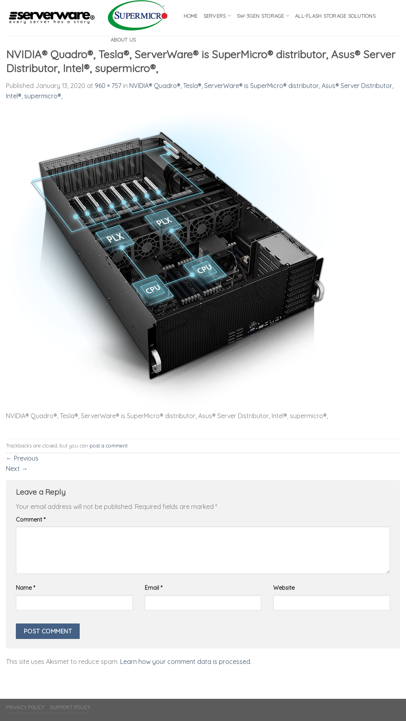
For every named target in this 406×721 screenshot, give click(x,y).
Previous (22, 458)
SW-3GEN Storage (263, 15)
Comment (30, 519)
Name (25, 587)
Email (153, 587)
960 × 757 (108, 86)
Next (17, 468)
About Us (123, 39)
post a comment (109, 445)
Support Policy (70, 707)
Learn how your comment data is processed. (185, 662)
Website (284, 587)
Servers (217, 15)
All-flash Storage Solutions (335, 16)
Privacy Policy (25, 707)
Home (191, 16)
